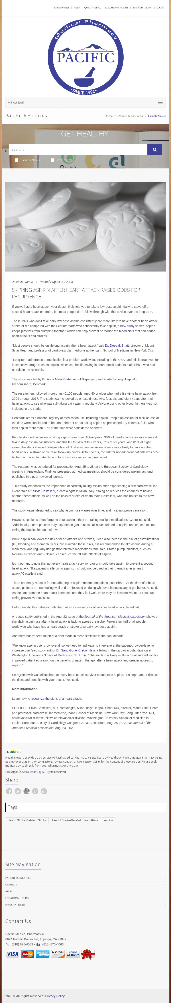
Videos (59, 160)
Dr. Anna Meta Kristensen (59, 379)
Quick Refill (92, 7)
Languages (61, 7)
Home (109, 116)
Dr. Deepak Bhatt (117, 345)
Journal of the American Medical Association (114, 616)
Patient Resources (130, 116)
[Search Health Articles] (78, 149)
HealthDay (34, 772)
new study (127, 326)
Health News (27, 160)
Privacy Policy (15, 905)
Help (77, 7)
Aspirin (108, 820)
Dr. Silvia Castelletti (41, 491)
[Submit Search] (154, 149)
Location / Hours (116, 7)
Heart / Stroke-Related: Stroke (27, 820)
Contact (11, 884)
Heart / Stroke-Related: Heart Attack (75, 820)
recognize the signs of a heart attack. (56, 698)
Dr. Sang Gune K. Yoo (71, 650)
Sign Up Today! (142, 7)
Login (160, 7)
